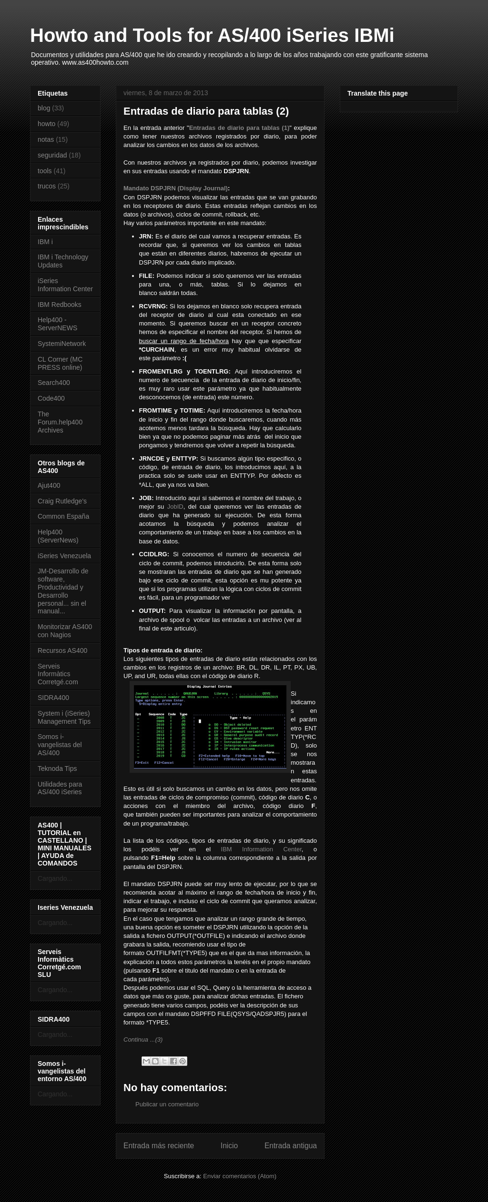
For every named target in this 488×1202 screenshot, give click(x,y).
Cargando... (55, 878)
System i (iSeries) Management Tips (64, 717)
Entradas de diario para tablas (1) (239, 127)
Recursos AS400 (62, 650)
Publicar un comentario (167, 1104)
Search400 (54, 382)
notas (46, 139)
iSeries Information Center (65, 285)
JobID (175, 506)
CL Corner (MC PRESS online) (60, 363)
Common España (63, 516)
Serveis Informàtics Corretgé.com (58, 674)
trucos (47, 186)
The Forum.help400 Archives (60, 422)
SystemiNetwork (62, 343)
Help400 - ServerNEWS (57, 324)
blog (44, 108)
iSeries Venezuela (64, 556)
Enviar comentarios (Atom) (239, 1176)
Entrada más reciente (158, 1146)
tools (45, 171)
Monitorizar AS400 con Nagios (65, 631)
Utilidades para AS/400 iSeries (60, 788)
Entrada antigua (290, 1146)
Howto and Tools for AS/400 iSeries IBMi (212, 35)
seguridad (52, 155)
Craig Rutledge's (62, 501)
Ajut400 (49, 485)
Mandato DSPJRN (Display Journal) (175, 188)
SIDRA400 (53, 697)
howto (46, 124)
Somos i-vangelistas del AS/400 (60, 745)
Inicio (229, 1146)
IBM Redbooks (59, 304)
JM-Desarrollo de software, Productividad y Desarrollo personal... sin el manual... (63, 591)
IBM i (45, 242)
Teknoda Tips (57, 768)
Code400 (51, 398)
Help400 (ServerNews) (58, 536)
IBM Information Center (261, 849)
